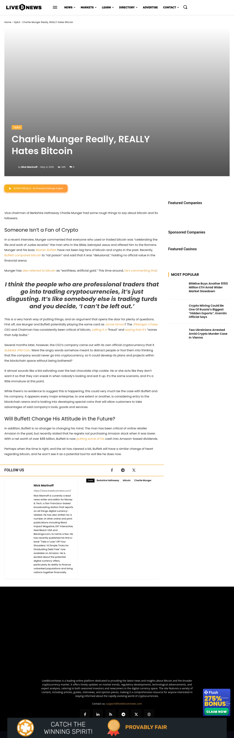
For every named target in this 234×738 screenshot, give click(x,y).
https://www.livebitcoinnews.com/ (52, 490)
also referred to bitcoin (39, 270)
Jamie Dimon (114, 324)
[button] (185, 7)
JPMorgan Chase (145, 324)
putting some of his (90, 439)
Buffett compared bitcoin (22, 255)
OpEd (17, 22)
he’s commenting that (140, 270)
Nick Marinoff (29, 167)
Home (7, 22)
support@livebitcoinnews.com (124, 703)
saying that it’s (135, 330)
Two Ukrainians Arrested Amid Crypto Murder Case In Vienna (208, 334)
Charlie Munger (142, 480)
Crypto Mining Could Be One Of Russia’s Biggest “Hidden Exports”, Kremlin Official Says (208, 311)
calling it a (99, 330)
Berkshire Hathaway (108, 480)
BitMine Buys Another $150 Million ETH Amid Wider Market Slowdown (208, 287)
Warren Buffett (45, 250)
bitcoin (127, 480)
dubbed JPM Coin (17, 350)
